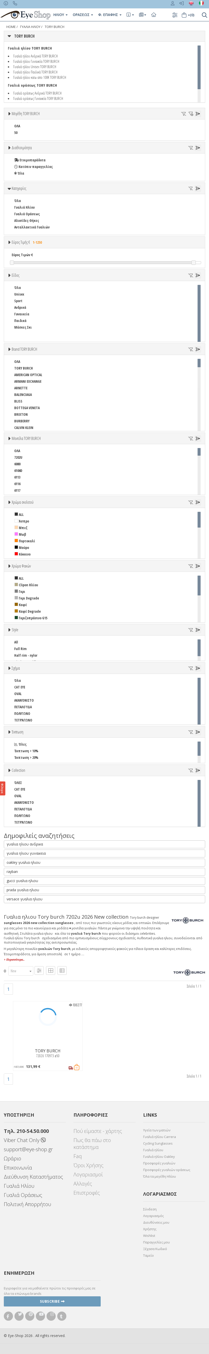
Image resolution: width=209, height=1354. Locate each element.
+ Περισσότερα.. (14, 959)
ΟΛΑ (17, 126)
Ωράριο (12, 1158)
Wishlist (149, 1235)
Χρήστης (149, 1229)
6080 (17, 463)
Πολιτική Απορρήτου (27, 1204)
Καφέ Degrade (27, 611)
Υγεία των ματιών (156, 1130)
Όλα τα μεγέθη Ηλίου (159, 1176)
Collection (18, 770)
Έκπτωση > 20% (26, 757)
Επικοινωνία (18, 1167)
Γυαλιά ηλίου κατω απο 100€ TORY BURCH (39, 77)
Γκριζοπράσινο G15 (30, 618)
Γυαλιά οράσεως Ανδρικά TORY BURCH (37, 93)
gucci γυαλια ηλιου (22, 880)
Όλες (20, 744)
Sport (18, 300)
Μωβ (20, 534)
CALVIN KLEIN (23, 427)
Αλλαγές (82, 1183)
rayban (12, 871)
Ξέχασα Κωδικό (155, 1249)
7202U (18, 457)
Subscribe (52, 1301)
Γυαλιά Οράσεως (27, 213)
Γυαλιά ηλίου (153, 1150)
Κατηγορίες (19, 188)
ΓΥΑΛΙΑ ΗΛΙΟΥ (30, 27)
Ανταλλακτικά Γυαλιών (32, 227)
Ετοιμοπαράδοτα (30, 160)
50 (15, 132)
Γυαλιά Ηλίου (24, 207)
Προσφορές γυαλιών (159, 1163)
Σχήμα (16, 668)
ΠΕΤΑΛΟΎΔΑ (23, 706)
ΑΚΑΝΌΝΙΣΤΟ (24, 700)
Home (11, 27)
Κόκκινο (22, 554)
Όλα (19, 173)
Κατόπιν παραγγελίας (33, 166)
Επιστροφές (86, 1192)
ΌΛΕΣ (18, 782)
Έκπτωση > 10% (26, 750)
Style (15, 630)
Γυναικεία (21, 314)
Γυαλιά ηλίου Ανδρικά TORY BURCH (35, 55)
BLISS (18, 401)
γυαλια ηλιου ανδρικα (25, 844)
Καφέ (20, 604)
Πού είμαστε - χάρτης (97, 1131)
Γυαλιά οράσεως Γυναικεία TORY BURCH (38, 98)
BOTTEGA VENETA (27, 407)
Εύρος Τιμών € (22, 254)
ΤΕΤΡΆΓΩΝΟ (23, 720)
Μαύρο (21, 547)
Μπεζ (20, 527)
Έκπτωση (17, 732)
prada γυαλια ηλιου (23, 889)
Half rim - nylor (25, 655)
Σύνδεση (150, 1209)
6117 (17, 490)
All (16, 642)
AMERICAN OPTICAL (28, 374)
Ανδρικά (20, 307)
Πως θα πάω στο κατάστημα (92, 1143)
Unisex (19, 294)
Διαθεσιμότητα (22, 147)
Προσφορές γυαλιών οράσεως (166, 1169)
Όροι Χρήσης (88, 1165)
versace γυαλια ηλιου (24, 899)
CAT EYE (19, 687)
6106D (18, 470)
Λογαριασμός (153, 1215)
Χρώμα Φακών (21, 566)
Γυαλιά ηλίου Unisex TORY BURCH (34, 66)
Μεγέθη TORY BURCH (26, 113)
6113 (17, 477)
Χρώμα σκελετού (23, 502)
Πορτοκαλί (24, 540)
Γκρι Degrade (26, 598)
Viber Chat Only (25, 1140)
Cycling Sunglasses (158, 1143)
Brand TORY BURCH (24, 349)
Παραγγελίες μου (156, 1242)
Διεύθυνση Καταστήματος (33, 1176)
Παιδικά (20, 320)
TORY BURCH (54, 27)
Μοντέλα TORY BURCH (26, 438)
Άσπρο (21, 521)
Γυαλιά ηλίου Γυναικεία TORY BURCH (36, 61)
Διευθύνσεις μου (156, 1222)
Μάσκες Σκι (23, 327)
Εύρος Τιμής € (27, 242)
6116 (17, 483)
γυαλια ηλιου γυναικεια (26, 853)
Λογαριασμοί (88, 1174)
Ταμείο (148, 1255)
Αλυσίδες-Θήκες (26, 220)
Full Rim (20, 648)
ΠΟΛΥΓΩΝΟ (22, 713)
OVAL (18, 693)
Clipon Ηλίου (26, 584)
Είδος (15, 275)
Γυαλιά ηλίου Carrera (159, 1136)
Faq (77, 1156)
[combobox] (20, 971)
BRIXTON (21, 414)
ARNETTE (20, 388)
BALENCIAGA (23, 394)
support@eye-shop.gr (28, 1149)
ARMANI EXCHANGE (27, 381)
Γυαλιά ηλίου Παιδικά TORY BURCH (35, 71)
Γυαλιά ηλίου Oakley (159, 1156)
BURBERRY (21, 421)
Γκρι (19, 591)
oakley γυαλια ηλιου (23, 862)
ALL (19, 514)
